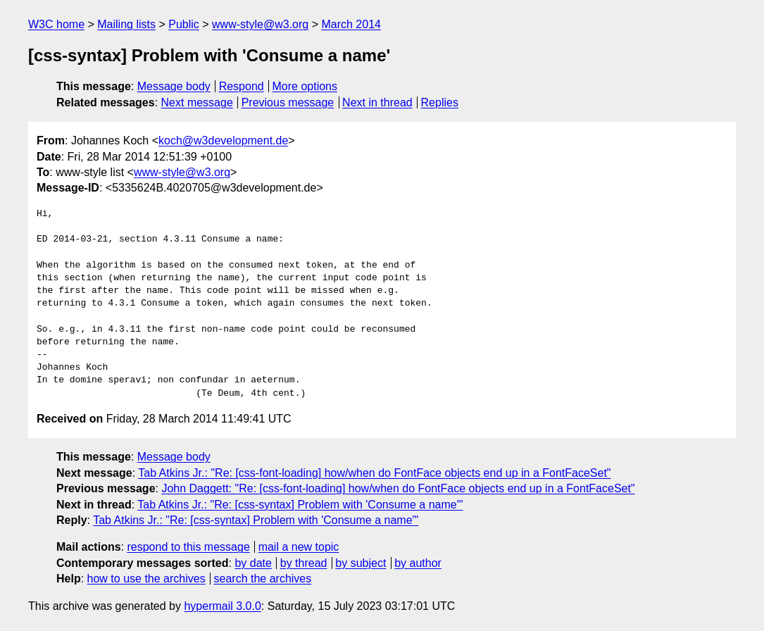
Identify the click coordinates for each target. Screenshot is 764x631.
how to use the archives (146, 579)
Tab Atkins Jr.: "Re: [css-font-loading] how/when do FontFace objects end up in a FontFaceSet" (374, 473)
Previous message (288, 102)
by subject (360, 563)
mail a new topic (298, 547)
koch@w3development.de (223, 140)
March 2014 (351, 24)
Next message (197, 102)
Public (183, 24)
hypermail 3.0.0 (222, 606)
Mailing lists (126, 24)
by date (252, 563)
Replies (439, 102)
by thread (303, 563)
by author (418, 563)
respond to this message (188, 547)
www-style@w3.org (260, 24)
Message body (174, 86)
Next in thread (377, 102)
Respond (241, 86)
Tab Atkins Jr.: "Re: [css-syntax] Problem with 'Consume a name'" (300, 505)
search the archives (263, 579)
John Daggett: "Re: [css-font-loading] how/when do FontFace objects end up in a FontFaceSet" (397, 488)
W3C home (56, 24)
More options (305, 86)
